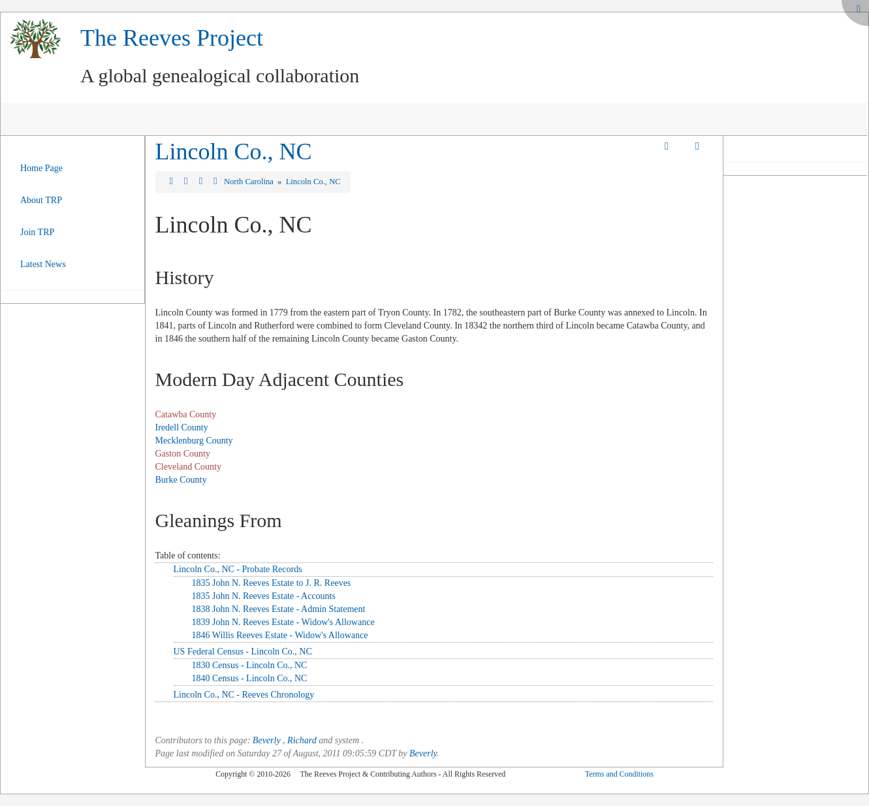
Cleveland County (188, 467)
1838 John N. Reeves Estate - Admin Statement (279, 609)
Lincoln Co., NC (233, 151)
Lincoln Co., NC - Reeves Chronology (244, 695)
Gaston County (182, 454)
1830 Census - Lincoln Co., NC (250, 665)
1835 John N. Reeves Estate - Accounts (264, 596)
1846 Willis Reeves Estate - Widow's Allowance (280, 635)
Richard (302, 740)
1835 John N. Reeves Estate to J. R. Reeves (271, 583)
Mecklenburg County (194, 440)
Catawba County (186, 414)
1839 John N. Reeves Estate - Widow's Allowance (283, 622)
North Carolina (250, 181)
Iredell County (181, 427)
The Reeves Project (171, 38)
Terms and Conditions (619, 774)
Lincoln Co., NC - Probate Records (238, 569)
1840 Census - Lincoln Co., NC (250, 678)
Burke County (181, 480)
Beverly (267, 740)
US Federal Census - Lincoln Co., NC (243, 651)
